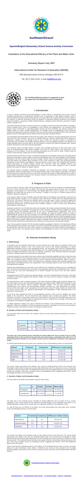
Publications (67, 476)
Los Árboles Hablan (50, 476)
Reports (60, 476)
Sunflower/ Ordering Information (45, 463)
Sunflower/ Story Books (33, 476)
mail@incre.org (54, 79)
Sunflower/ (16, 476)
